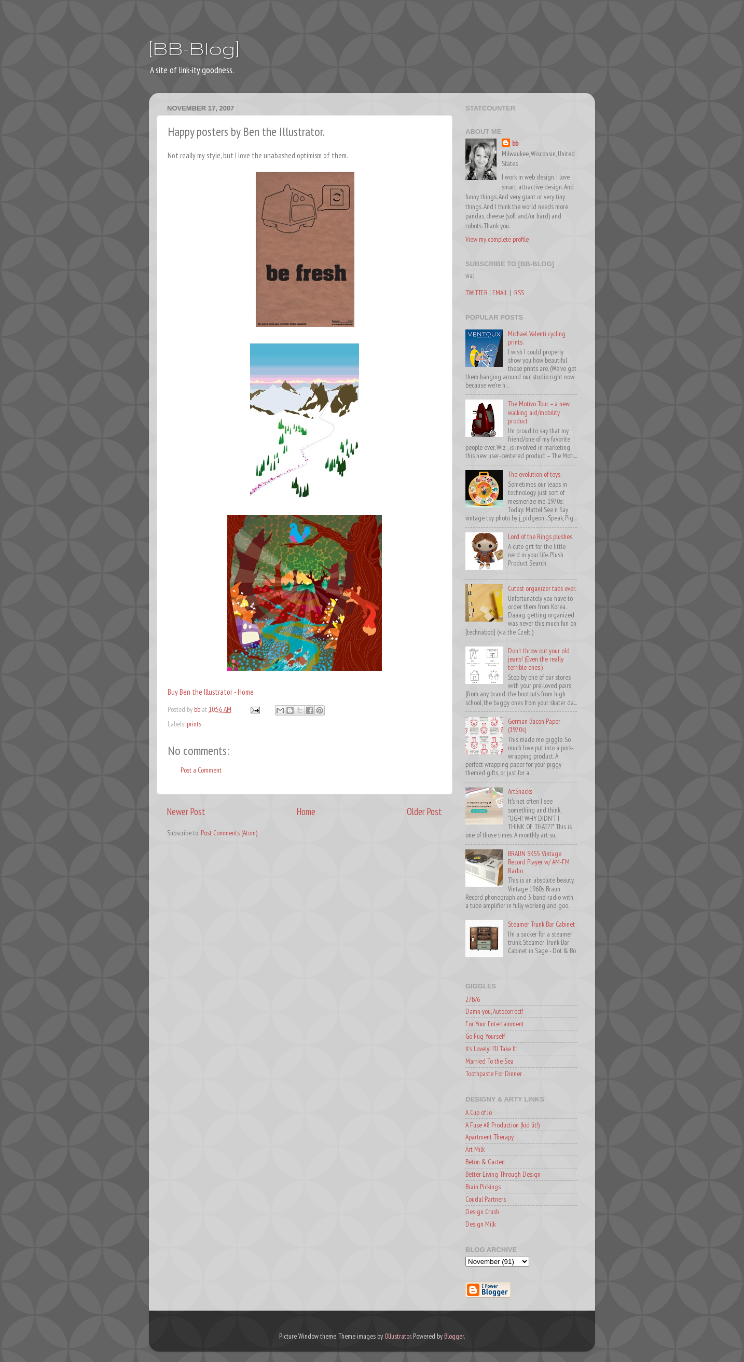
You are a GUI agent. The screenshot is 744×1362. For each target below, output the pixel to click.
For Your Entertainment (494, 1023)
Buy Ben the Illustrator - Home (211, 692)
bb (515, 143)
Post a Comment (201, 770)
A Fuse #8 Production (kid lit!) (502, 1125)
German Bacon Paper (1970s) (534, 725)
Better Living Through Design (503, 1174)
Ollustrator (397, 1336)
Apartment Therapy (489, 1136)
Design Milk (480, 1224)
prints (194, 723)
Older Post (424, 811)
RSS (519, 292)
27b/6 (472, 999)
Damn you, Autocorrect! (494, 1011)
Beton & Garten (485, 1161)
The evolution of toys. (534, 474)
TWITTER (476, 292)
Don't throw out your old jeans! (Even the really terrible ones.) (539, 659)
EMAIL (500, 292)
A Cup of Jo (478, 1112)
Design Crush (482, 1211)
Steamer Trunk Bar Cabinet (541, 924)
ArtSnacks (520, 791)
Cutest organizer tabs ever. (542, 588)
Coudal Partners (485, 1199)
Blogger (454, 1336)
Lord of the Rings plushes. (540, 536)
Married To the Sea (489, 1061)
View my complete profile (497, 239)
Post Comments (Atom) (229, 832)
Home (306, 811)
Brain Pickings (483, 1186)
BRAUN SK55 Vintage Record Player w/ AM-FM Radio (539, 862)
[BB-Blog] (194, 48)
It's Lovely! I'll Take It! (491, 1048)
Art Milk (475, 1149)
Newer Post (186, 811)
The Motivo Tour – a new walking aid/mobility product (539, 412)
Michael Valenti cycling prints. (537, 338)
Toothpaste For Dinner (493, 1073)
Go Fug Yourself (485, 1036)
